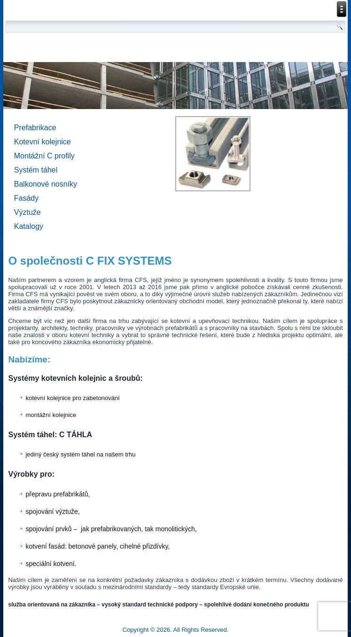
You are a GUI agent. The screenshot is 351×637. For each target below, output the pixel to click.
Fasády (26, 198)
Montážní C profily (44, 156)
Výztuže (27, 212)
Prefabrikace (35, 128)
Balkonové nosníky (45, 184)
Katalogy (28, 226)
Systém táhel (35, 170)
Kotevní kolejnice (42, 142)
